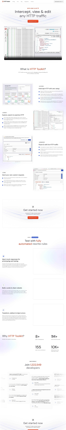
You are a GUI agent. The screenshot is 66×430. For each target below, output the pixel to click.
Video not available (33, 43)
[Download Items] (59, 2)
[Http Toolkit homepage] (6, 1)
